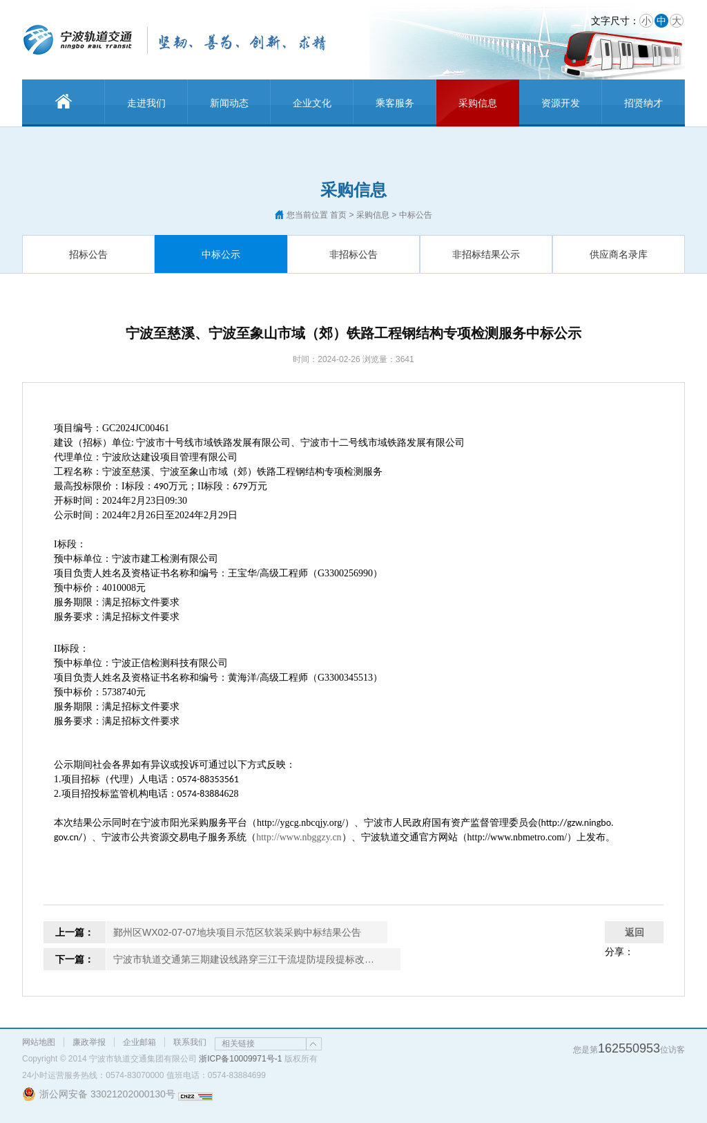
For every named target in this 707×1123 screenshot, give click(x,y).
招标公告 (88, 254)
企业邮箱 (139, 1042)
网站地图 (38, 1042)
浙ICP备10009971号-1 (240, 1059)
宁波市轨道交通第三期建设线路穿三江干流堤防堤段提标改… (243, 959)
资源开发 (560, 102)
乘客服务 (395, 102)
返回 (634, 932)
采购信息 (477, 102)
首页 (338, 215)
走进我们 (146, 102)
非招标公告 (353, 254)
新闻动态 (229, 102)
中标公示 (221, 254)
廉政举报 (89, 1042)
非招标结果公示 (486, 254)
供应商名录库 (619, 254)
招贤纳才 (643, 102)
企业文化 (312, 102)
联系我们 (189, 1042)
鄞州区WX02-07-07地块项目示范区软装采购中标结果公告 (237, 932)
